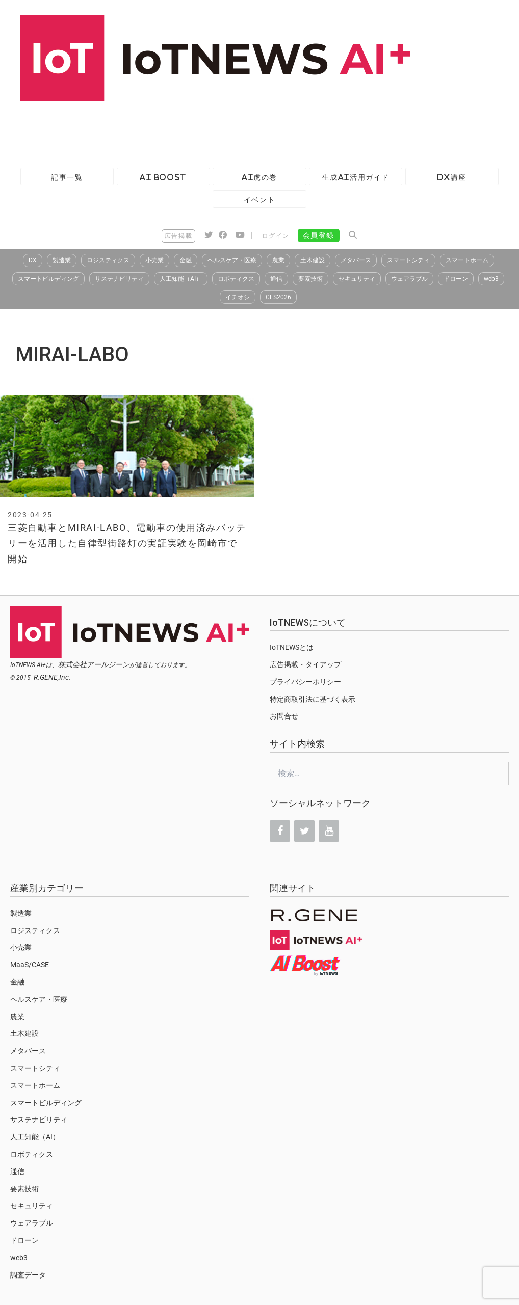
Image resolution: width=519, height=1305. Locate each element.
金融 (185, 260)
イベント (259, 199)
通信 (276, 278)
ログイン (276, 235)
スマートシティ (408, 260)
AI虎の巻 (259, 177)
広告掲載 (178, 235)
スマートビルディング (48, 278)
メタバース (356, 260)
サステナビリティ (119, 278)
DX (33, 260)
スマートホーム (467, 260)
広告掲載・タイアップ (305, 664)
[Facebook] (280, 831)
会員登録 (318, 235)
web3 (491, 278)
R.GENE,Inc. (52, 677)
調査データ (28, 1275)
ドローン (456, 278)
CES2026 (278, 297)
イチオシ (237, 297)
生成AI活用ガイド (356, 177)
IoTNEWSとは (292, 647)
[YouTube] (329, 831)
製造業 (62, 260)
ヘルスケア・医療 (231, 260)
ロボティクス (236, 278)
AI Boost (163, 177)
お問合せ (284, 716)
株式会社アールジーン (93, 664)
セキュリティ (357, 278)
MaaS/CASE (29, 965)
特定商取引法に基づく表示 (312, 699)
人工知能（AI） (181, 278)
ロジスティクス (108, 260)
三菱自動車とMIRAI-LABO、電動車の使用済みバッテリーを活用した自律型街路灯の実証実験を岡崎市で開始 (127, 543)
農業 (278, 260)
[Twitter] (304, 831)
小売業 (154, 260)
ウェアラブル (409, 278)
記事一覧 (67, 177)
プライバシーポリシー (305, 682)
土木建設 (312, 260)
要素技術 (310, 278)
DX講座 (451, 177)
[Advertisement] (185, 129)
